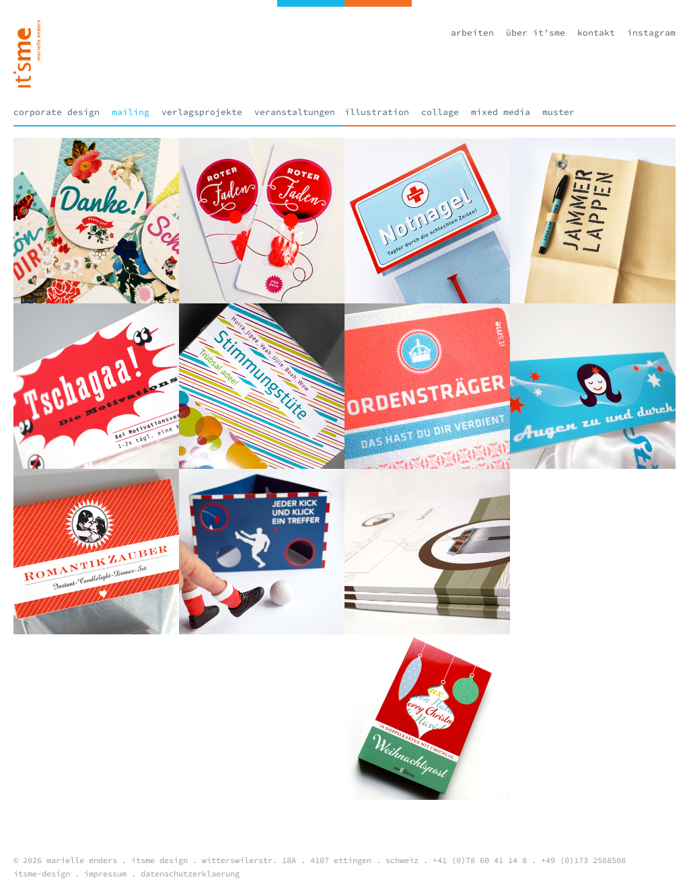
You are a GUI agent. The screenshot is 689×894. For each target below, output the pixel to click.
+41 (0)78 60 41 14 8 (480, 860)
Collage (440, 112)
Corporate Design (56, 112)
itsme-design (41, 873)
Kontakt (596, 32)
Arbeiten (472, 32)
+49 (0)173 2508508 (583, 860)
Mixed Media (500, 112)
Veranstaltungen (294, 112)
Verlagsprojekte (201, 112)
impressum (105, 873)
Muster (558, 112)
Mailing (130, 112)
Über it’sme (535, 32)
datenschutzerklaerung (190, 873)
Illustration (376, 112)
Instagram (651, 32)
